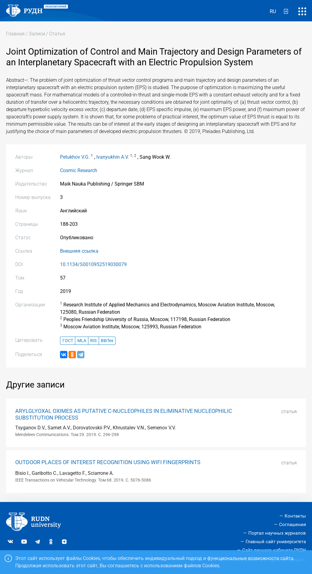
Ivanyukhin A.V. (112, 157)
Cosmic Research (78, 170)
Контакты (295, 516)
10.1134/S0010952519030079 (93, 264)
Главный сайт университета (276, 541)
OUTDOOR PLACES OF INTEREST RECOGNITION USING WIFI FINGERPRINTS (107, 462)
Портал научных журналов (277, 533)
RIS (93, 340)
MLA (81, 340)
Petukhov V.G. (75, 157)
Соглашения (292, 524)
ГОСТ (67, 340)
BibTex (107, 340)
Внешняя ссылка (79, 251)
